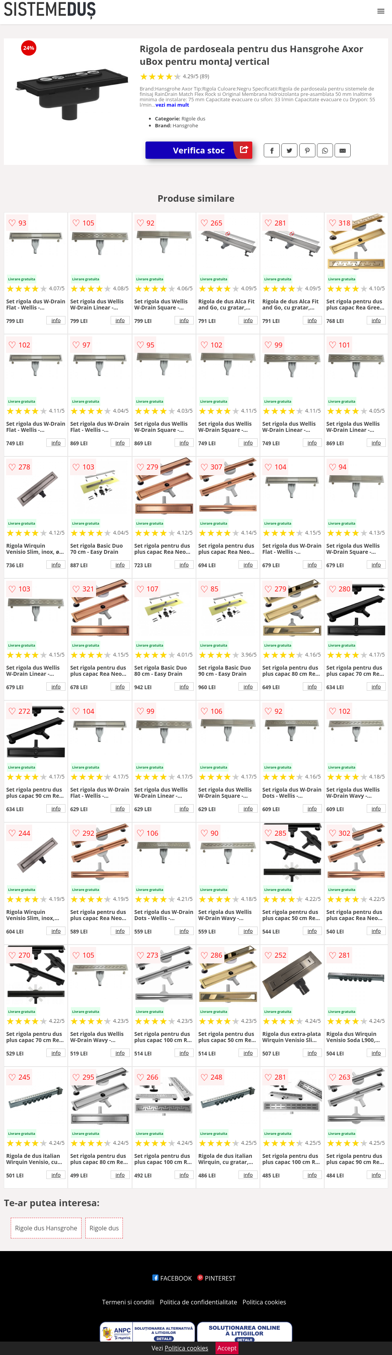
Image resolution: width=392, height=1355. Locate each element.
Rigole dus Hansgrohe (46, 1228)
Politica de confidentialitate (198, 1302)
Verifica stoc (212, 150)
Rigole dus (104, 1228)
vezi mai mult (172, 104)
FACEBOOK (172, 1278)
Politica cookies (264, 1302)
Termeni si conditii (128, 1302)
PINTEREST (216, 1278)
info (55, 320)
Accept (227, 1348)
